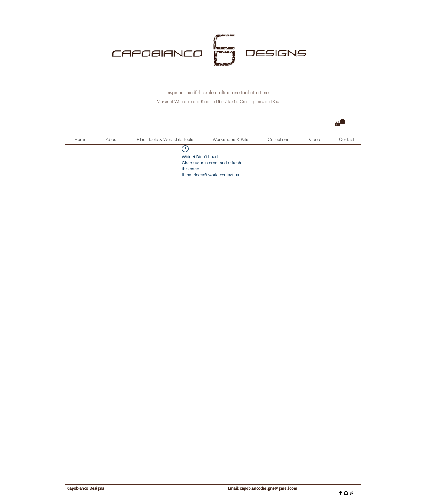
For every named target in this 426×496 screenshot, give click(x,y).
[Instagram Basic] (346, 493)
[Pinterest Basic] (351, 493)
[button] (339, 122)
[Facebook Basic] (340, 493)
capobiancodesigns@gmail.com (268, 488)
